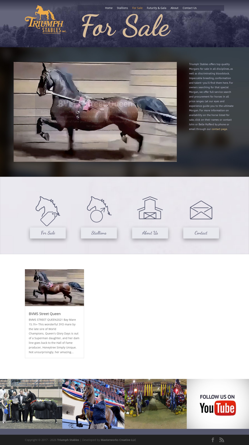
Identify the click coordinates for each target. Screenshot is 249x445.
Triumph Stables (68, 440)
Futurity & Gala (156, 8)
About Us (150, 233)
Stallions (122, 8)
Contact (201, 233)
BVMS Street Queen (45, 313)
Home (109, 8)
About (174, 8)
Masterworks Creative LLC (118, 440)
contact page (219, 129)
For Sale (137, 8)
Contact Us (190, 8)
